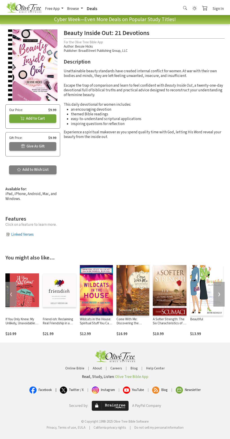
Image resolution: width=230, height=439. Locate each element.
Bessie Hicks (84, 46)
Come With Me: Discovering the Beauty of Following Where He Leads (130, 325)
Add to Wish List (33, 169)
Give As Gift (33, 146)
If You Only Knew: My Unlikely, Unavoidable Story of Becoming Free (22, 323)
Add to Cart (33, 118)
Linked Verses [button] (22, 234)
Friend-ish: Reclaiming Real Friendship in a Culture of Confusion (58, 323)
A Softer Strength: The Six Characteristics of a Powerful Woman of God (169, 323)
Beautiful (196, 319)
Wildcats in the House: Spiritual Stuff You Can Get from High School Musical (95, 325)
